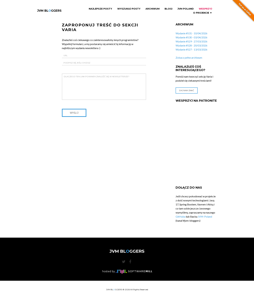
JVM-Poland (205, 216)
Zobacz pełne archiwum (189, 57)
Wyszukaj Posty (128, 8)
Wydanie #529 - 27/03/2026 (191, 41)
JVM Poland (186, 8)
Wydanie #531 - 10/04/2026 (191, 33)
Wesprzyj (205, 8)
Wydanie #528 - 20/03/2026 (191, 45)
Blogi (168, 8)
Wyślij (74, 112)
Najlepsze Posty (100, 8)
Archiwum (152, 8)
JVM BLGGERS (49, 10)
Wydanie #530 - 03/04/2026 (191, 37)
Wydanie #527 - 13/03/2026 (191, 49)
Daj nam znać (186, 90)
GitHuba (180, 216)
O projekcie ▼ (202, 12)
